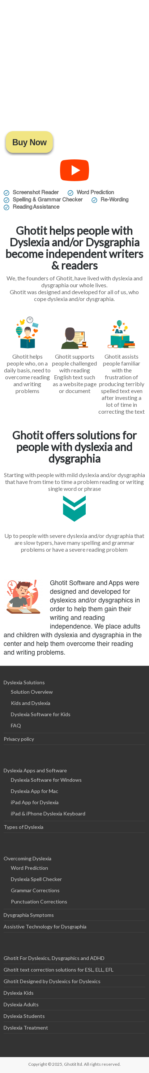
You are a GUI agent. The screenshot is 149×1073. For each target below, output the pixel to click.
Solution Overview (32, 692)
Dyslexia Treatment (26, 1027)
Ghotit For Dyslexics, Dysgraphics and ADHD (54, 958)
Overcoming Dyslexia (27, 858)
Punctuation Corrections (39, 901)
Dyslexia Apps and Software (35, 770)
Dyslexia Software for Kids (41, 714)
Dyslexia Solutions (24, 682)
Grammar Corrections (35, 890)
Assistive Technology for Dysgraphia (45, 926)
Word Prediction (29, 868)
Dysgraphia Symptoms (29, 915)
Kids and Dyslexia (30, 703)
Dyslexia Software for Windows (46, 780)
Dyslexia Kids (19, 993)
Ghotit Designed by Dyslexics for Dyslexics (52, 981)
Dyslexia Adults (21, 1004)
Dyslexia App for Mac (34, 791)
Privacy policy (19, 739)
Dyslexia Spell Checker (36, 879)
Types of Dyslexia (23, 827)
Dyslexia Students (24, 1016)
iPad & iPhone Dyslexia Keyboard (48, 813)
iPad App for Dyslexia (35, 802)
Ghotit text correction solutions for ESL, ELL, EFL (59, 969)
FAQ (16, 725)
